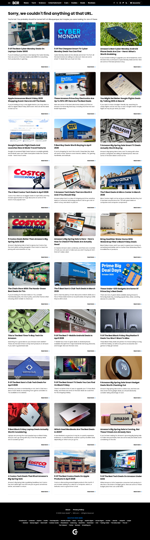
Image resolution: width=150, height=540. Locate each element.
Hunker (108, 520)
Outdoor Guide (54, 523)
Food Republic (54, 520)
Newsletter (135, 3)
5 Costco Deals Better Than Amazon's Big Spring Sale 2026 (28, 240)
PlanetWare (64, 523)
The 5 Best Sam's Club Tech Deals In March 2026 (74, 289)
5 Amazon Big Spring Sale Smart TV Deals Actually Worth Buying (120, 146)
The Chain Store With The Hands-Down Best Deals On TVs (27, 289)
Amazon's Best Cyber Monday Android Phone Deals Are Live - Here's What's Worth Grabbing (119, 51)
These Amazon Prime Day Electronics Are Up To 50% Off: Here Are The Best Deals (74, 99)
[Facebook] (114, 3)
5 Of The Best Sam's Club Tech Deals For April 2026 (27, 383)
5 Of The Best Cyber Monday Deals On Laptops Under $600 (26, 50)
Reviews (91, 3)
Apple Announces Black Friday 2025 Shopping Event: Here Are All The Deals (27, 99)
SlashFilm (82, 523)
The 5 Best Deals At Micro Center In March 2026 (120, 193)
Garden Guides (65, 520)
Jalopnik (122, 520)
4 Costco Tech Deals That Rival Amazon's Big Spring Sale (28, 477)
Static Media (66, 513)
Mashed (25, 523)
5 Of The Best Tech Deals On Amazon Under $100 (121, 477)
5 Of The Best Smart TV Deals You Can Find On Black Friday (74, 383)
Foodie (46, 520)
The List (124, 523)
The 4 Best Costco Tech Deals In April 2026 (28, 192)
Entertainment (55, 3)
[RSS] (126, 3)
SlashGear (90, 523)
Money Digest (34, 523)
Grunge (80, 520)
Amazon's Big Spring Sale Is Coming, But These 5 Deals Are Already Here (119, 430)
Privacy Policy (78, 510)
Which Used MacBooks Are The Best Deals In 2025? (74, 430)
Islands (114, 520)
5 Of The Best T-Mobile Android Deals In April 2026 (73, 336)
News (26, 3)
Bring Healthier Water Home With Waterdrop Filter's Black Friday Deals (118, 240)
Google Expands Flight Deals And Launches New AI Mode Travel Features (27, 146)
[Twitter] (117, 3)
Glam (74, 520)
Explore (39, 520)
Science (42, 3)
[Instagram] (120, 3)
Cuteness (32, 520)
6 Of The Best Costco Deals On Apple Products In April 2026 (71, 477)
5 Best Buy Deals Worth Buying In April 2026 (72, 146)
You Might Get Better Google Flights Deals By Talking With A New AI (120, 99)
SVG (97, 523)
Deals (82, 3)
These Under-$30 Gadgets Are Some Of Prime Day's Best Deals (119, 290)
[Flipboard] (123, 3)
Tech (34, 3)
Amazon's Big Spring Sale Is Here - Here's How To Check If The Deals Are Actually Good (74, 242)
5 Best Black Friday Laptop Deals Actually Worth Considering (28, 430)
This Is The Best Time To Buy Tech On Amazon (25, 336)
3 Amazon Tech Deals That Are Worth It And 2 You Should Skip (73, 193)
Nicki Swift (44, 523)
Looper (129, 520)
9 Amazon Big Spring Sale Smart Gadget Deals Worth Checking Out (119, 383)
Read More (44, 67)
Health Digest (89, 520)
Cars (66, 3)
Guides (74, 3)
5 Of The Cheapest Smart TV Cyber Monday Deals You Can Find (71, 50)
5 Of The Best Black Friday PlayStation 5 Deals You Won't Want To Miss (119, 336)
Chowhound (23, 520)
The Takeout (63, 525)
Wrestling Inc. (86, 525)
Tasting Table (104, 523)
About (67, 510)
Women (77, 525)
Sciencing (73, 523)
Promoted (105, 214)
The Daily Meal (115, 523)
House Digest (99, 520)
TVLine (71, 525)
